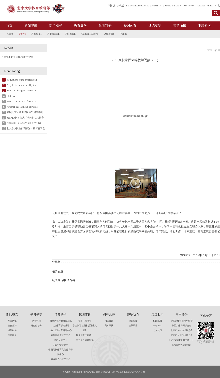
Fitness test (156, 5)
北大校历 (157, 330)
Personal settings (205, 5)
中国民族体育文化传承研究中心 (60, 352)
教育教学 (80, 25)
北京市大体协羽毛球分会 (181, 340)
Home (10, 33)
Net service (189, 5)
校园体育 (130, 25)
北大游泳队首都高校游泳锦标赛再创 (26, 128)
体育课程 (36, 320)
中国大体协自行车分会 (182, 320)
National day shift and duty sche (22, 106)
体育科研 (105, 25)
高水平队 (109, 325)
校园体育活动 (84, 320)
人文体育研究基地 (60, 325)
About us (36, 33)
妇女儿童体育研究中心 (61, 330)
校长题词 (12, 335)
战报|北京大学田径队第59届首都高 (25, 112)
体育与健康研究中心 (60, 335)
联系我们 (67, 371)
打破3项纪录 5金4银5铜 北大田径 (24, 123)
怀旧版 (111, 5)
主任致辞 (12, 325)
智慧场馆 (179, 25)
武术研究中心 (60, 340)
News (22, 33)
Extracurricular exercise (137, 5)
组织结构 (12, 330)
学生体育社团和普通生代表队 (85, 328)
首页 (9, 25)
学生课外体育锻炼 (85, 340)
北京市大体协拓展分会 (182, 330)
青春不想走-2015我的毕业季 (18, 57)
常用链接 (182, 314)
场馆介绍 (133, 320)
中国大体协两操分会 (181, 325)
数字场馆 (133, 314)
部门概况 (55, 25)
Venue (123, 33)
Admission (53, 33)
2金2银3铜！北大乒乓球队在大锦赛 (25, 117)
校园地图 (157, 320)
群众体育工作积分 (85, 335)
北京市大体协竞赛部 (181, 345)
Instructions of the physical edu (22, 79)
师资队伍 (12, 320)
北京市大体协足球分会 (182, 335)
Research (70, 33)
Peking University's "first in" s (21, 101)
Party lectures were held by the (21, 85)
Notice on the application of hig (22, 90)
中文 (217, 5)
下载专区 (204, 25)
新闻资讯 (30, 25)
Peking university (172, 5)
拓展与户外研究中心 (60, 359)
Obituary (11, 96)
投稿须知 (105, 371)
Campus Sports (89, 33)
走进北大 (157, 314)
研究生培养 (36, 325)
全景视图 (133, 325)
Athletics (109, 33)
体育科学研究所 (60, 345)
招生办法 (109, 320)
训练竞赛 (154, 25)
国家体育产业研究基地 (61, 320)
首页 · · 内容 (213, 50)
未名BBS (157, 325)
